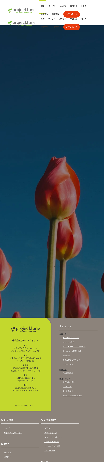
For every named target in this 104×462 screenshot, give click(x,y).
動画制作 (66, 343)
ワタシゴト (67, 374)
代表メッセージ (50, 420)
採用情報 (55, 14)
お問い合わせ (71, 14)
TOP (43, 6)
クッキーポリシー (51, 429)
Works (6, 455)
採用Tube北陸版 (69, 370)
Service (65, 313)
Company (48, 407)
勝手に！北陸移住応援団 (72, 383)
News (5, 431)
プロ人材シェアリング (71, 347)
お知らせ (7, 444)
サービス (51, 6)
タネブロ (62, 6)
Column (7, 407)
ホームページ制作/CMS (72, 338)
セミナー (84, 6)
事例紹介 (73, 6)
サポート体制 (68, 352)
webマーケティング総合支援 (74, 334)
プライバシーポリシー (53, 425)
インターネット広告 (71, 325)
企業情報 (44, 14)
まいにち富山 (68, 378)
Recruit (47, 449)
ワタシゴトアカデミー (13, 420)
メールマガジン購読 (52, 434)
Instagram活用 (68, 330)
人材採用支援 (68, 361)
